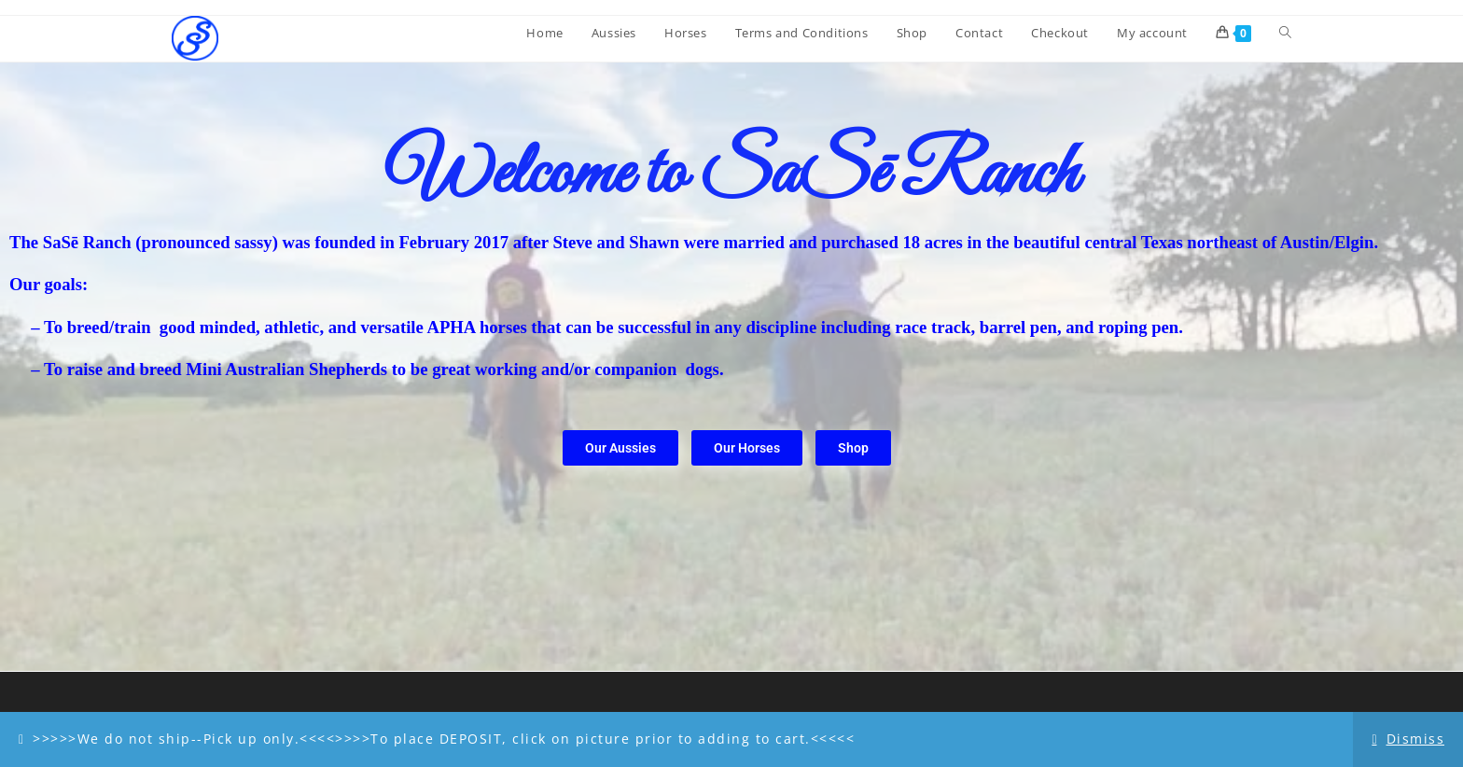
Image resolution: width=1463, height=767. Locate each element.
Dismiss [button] (1415, 738)
